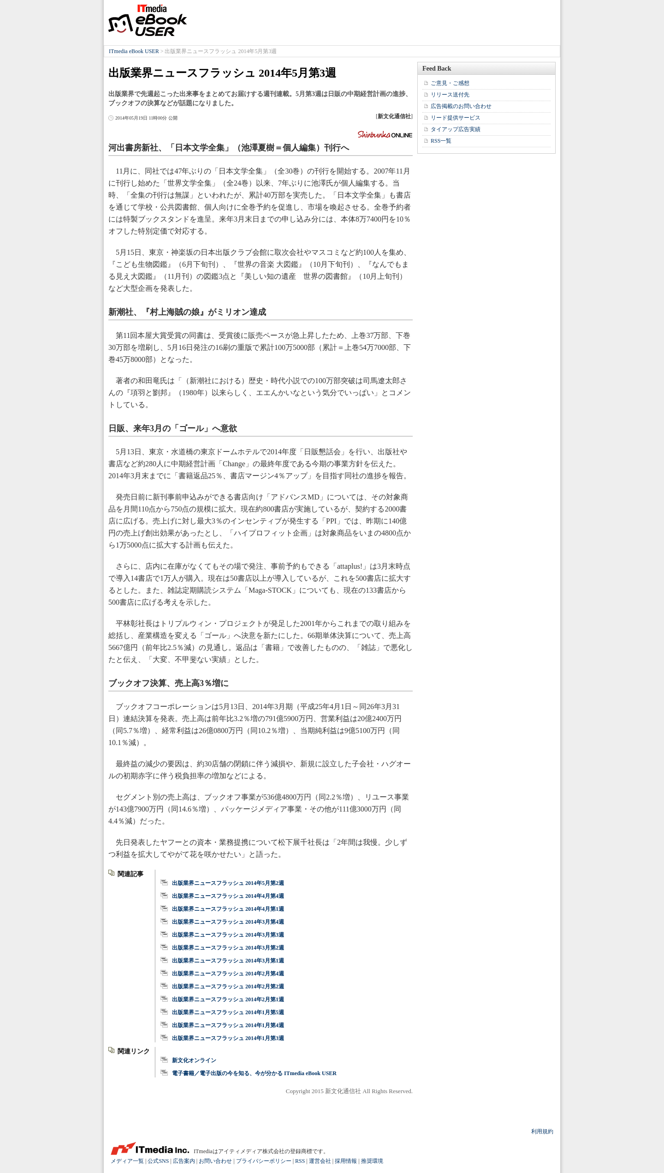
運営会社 (320, 1161)
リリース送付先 (450, 94)
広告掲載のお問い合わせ (461, 106)
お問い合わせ (215, 1161)
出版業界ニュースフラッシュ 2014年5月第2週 (228, 883)
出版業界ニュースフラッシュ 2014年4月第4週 (228, 896)
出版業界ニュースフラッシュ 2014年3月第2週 (228, 947)
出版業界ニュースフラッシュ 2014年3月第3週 (228, 935)
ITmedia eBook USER (147, 20)
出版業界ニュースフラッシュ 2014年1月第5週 (228, 1012)
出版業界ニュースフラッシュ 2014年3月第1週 (228, 960)
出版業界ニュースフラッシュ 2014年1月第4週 (228, 1025)
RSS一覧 (441, 141)
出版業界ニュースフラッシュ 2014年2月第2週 (228, 986)
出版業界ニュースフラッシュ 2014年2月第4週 (228, 973)
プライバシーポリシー (263, 1161)
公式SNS (158, 1161)
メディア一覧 (127, 1161)
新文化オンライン (194, 1060)
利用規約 (542, 1131)
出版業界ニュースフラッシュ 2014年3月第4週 (228, 922)
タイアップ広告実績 (455, 129)
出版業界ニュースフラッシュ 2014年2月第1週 (228, 999)
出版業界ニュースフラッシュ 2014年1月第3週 (228, 1038)
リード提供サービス (455, 117)
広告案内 (184, 1161)
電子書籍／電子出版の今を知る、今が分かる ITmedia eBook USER (254, 1073)
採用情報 (346, 1161)
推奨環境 (372, 1161)
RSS (300, 1161)
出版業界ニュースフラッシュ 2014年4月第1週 (228, 909)
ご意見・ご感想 (450, 83)
